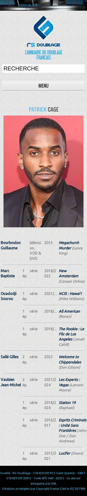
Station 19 (67, 402)
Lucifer (64, 453)
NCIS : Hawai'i (70, 293)
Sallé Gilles (10, 357)
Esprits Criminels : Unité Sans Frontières (72, 425)
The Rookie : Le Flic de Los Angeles (71, 334)
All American (69, 311)
